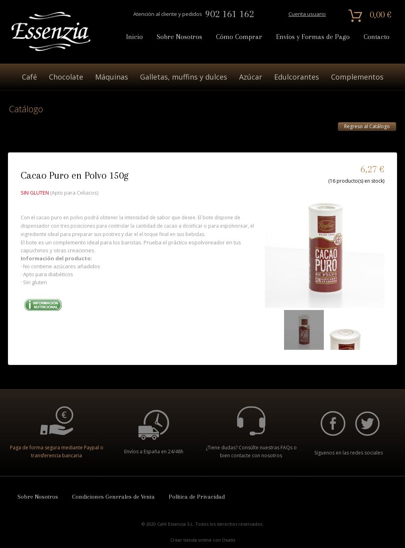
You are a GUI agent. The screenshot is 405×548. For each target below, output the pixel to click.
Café (29, 77)
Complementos (357, 77)
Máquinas (111, 77)
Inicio (134, 37)
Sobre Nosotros (179, 37)
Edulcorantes (296, 77)
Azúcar (250, 77)
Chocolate (66, 77)
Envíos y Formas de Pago (313, 37)
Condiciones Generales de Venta (113, 496)
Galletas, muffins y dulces (183, 77)
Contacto (376, 37)
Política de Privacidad (197, 496)
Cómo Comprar (239, 37)
